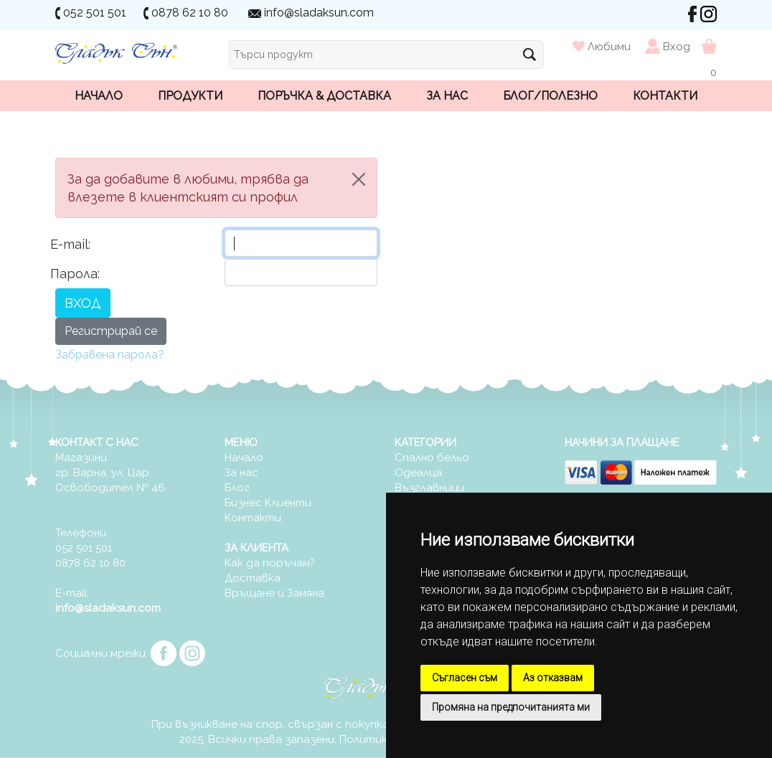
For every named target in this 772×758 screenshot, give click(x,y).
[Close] (359, 179)
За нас (447, 96)
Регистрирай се (111, 331)
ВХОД (83, 303)
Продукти (190, 96)
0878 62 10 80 (189, 12)
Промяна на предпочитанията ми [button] (511, 707)
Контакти (665, 96)
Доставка (253, 578)
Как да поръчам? (270, 562)
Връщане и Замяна (274, 593)
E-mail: (70, 244)
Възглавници (429, 487)
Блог (237, 487)
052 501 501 (94, 12)
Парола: (75, 273)
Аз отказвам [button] (553, 677)
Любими (603, 46)
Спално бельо (432, 457)
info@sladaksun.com (319, 12)
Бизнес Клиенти (268, 502)
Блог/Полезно (550, 96)
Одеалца (418, 472)
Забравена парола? (109, 354)
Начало (99, 96)
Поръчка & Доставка (324, 96)
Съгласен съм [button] (464, 677)
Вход (676, 46)
